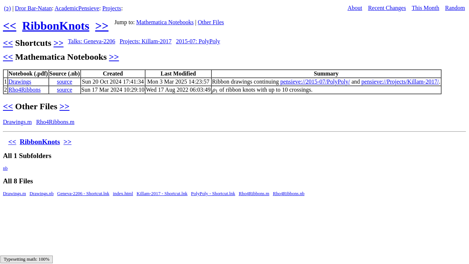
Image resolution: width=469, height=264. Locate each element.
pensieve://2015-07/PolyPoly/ (315, 81)
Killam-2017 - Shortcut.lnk (162, 193)
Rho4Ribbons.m (55, 122)
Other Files (211, 22)
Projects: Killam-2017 (145, 41)
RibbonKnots (55, 25)
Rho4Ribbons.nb (288, 193)
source (64, 81)
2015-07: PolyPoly (198, 41)
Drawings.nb (42, 193)
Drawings (19, 81)
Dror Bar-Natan (33, 8)
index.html (123, 193)
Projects (111, 8)
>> (101, 25)
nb (5, 168)
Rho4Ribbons (24, 90)
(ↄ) (7, 8)
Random (455, 8)
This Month (425, 8)
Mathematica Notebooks (165, 22)
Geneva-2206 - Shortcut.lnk (83, 193)
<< (9, 25)
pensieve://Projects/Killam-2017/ (400, 81)
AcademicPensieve (77, 8)
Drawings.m (17, 122)
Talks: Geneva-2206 (91, 41)
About (354, 8)
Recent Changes (387, 8)
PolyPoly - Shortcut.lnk (213, 193)
